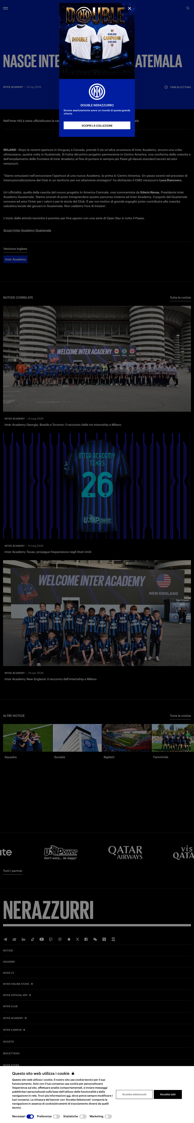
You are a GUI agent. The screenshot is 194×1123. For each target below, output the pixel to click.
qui (68, 1095)
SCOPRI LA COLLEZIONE (97, 125)
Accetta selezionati (134, 1094)
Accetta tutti (168, 1094)
